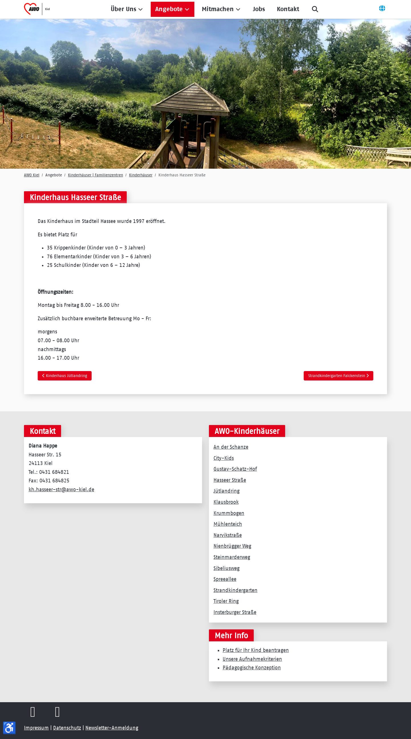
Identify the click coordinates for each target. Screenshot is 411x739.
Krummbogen (228, 513)
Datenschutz (67, 728)
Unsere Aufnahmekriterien (252, 659)
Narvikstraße (227, 535)
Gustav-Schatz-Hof (235, 469)
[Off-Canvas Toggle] (382, 9)
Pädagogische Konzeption (252, 667)
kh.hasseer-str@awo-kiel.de (61, 489)
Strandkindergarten (235, 590)
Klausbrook (226, 502)
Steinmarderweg (231, 557)
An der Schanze (230, 447)
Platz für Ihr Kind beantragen (256, 650)
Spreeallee (224, 579)
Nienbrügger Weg (232, 546)
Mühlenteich (227, 524)
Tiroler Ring (226, 601)
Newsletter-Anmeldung (111, 728)
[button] (127, 9)
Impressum (36, 728)
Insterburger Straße (234, 612)
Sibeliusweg (226, 568)
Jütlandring (226, 491)
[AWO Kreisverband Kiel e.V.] (37, 9)
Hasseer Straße (229, 480)
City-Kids (223, 458)
